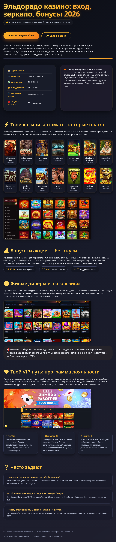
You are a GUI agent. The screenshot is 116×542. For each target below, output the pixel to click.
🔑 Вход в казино (56, 35)
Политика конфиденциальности (16, 536)
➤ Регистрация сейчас (21, 35)
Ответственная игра (55, 536)
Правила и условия (38, 536)
